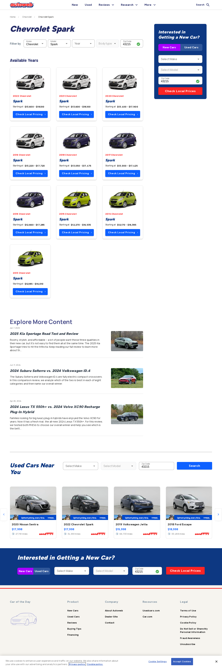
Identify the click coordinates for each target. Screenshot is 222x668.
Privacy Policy (188, 616)
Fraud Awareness (190, 638)
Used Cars (191, 47)
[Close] (216, 661)
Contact (109, 622)
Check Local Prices (180, 91)
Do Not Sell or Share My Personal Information (193, 630)
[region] (111, 662)
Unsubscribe (187, 644)
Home (13, 17)
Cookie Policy (188, 622)
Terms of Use (188, 610)
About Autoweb (114, 610)
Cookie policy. (95, 664)
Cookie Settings (157, 661)
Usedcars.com (151, 610)
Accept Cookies (182, 661)
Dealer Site (111, 616)
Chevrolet (27, 17)
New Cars (169, 47)
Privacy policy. (77, 664)
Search (194, 466)
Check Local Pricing (31, 114)
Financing (73, 634)
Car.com (147, 616)
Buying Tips (74, 628)
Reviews (72, 622)
